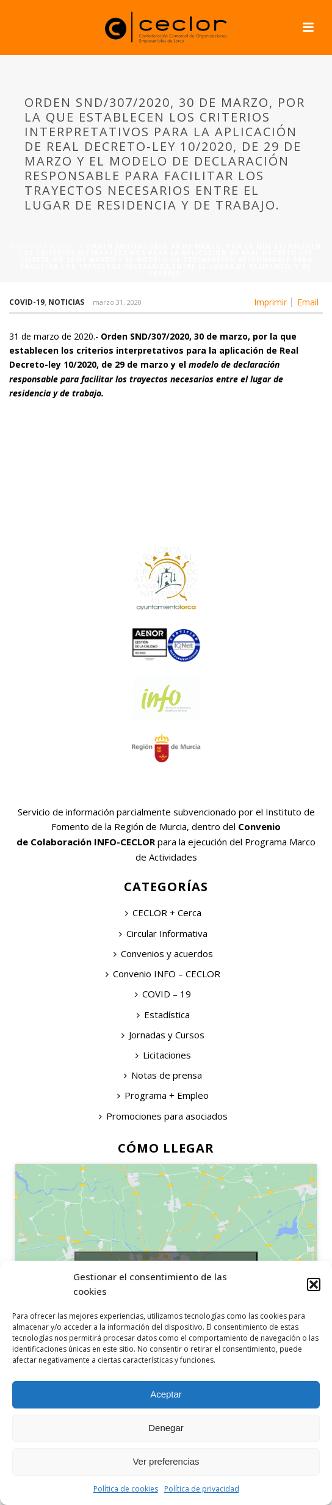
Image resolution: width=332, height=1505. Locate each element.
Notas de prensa (163, 1075)
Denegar (166, 1428)
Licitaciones (163, 1055)
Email (308, 302)
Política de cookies (125, 1489)
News (67, 246)
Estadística (163, 1014)
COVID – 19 (163, 994)
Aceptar (166, 1394)
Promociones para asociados (163, 1116)
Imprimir (270, 302)
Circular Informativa (163, 933)
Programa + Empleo (163, 1095)
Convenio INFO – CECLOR (163, 974)
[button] (314, 1284)
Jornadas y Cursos (162, 1035)
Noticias (66, 302)
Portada (30, 246)
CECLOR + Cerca (163, 912)
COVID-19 (27, 302)
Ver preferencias (165, 1461)
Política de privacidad (201, 1489)
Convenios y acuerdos (163, 953)
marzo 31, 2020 (117, 302)
